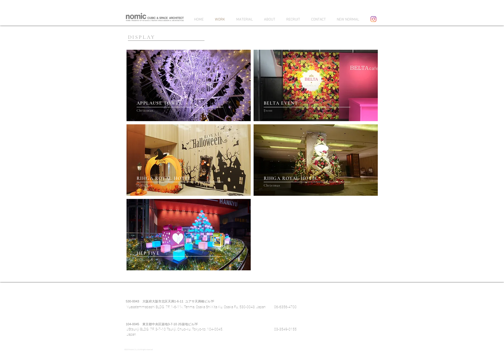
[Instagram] (373, 19)
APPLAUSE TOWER (160, 103)
